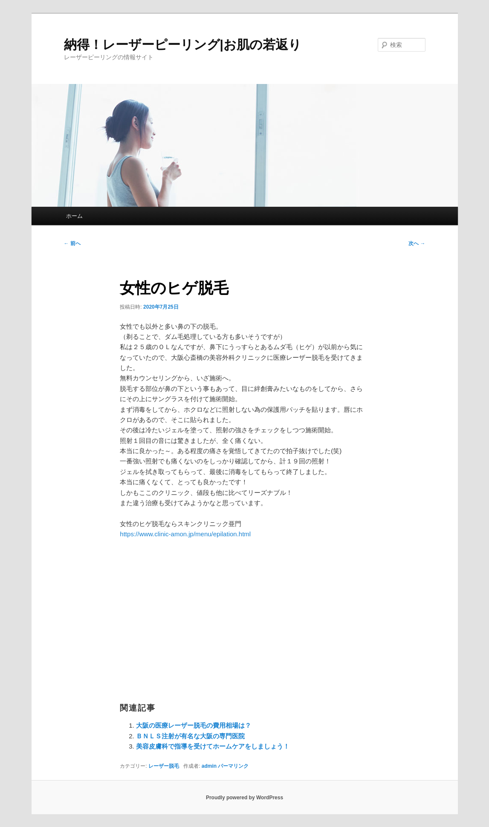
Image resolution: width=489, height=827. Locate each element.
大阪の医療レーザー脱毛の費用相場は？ (193, 725)
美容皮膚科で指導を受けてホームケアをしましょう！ (212, 746)
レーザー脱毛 (163, 766)
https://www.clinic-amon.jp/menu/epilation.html (185, 534)
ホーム (74, 216)
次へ (416, 243)
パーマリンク (233, 766)
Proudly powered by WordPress (244, 798)
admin (209, 766)
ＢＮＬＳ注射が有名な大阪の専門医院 (190, 736)
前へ (72, 243)
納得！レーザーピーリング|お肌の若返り (182, 45)
